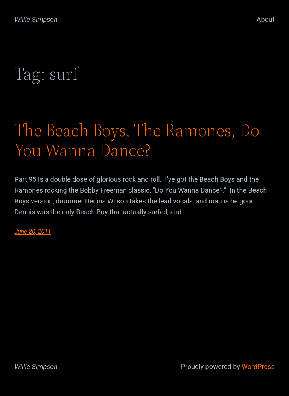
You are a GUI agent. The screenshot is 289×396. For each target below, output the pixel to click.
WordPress (258, 366)
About (266, 19)
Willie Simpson (36, 19)
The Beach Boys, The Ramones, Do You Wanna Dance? (136, 140)
